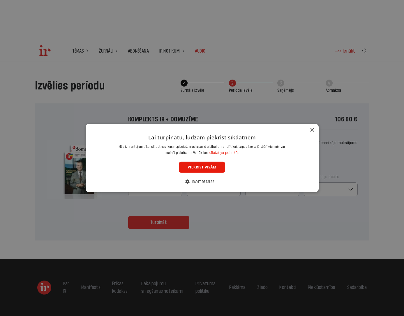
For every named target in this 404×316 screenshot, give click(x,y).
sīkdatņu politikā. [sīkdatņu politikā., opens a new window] (224, 152)
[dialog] (202, 158)
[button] (202, 182)
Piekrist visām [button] (202, 167)
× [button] (312, 130)
